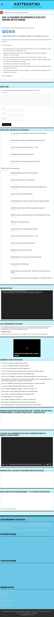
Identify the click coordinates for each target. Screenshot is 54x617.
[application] (27, 304)
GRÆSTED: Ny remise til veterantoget (10, 168)
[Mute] (48, 464)
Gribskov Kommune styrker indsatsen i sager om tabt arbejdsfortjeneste (26, 371)
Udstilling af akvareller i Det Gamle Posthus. (18, 365)
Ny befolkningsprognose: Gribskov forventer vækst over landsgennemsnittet (30, 201)
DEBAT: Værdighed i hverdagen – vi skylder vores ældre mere (21, 388)
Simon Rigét (4, 396)
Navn (3, 107)
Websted (4, 118)
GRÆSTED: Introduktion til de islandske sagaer (22, 373)
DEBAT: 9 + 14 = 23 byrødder (15, 396)
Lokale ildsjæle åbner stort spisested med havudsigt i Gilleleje (26, 257)
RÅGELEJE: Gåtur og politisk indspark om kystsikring (24, 402)
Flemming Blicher (5, 402)
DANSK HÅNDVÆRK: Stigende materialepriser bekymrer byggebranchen (28, 187)
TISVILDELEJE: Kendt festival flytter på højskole (22, 154)
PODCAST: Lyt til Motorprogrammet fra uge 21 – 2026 (24, 147)
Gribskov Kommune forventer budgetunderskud (23, 243)
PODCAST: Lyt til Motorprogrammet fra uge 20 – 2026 (24, 236)
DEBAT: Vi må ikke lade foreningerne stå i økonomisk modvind (25, 404)
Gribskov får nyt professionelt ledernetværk (22, 194)
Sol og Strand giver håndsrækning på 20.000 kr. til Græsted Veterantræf (28, 133)
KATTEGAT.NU (27, 4)
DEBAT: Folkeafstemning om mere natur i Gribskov (21, 386)
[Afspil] (3, 464)
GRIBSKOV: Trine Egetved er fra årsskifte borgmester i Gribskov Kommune (28, 376)
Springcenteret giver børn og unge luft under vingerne (15, 12)
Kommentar (5, 92)
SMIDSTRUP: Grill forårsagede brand (20, 222)
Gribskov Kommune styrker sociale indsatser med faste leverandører (28, 140)
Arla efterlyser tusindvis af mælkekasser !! (20, 368)
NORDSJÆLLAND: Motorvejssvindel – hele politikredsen (24, 173)
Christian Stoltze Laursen (7, 391)
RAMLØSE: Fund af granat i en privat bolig (21, 250)
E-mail (3, 113)
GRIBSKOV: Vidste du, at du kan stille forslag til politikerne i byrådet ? (28, 208)
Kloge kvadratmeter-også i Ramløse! (20, 264)
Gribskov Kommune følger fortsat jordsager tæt (23, 180)
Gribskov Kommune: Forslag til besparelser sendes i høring (25, 161)
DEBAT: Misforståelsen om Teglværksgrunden (26, 391)
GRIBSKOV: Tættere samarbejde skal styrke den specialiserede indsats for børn (30, 215)
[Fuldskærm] (50, 464)
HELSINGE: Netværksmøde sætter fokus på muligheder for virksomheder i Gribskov (31, 278)
